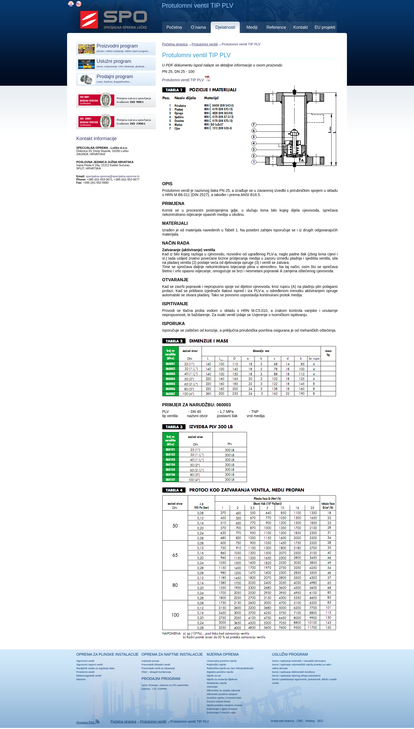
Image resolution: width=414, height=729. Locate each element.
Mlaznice (81, 679)
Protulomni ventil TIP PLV (196, 55)
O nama (198, 27)
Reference (276, 27)
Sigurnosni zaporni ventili (89, 664)
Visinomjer (212, 686)
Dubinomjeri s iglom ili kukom (222, 709)
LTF (154, 689)
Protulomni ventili (205, 44)
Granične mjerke (215, 698)
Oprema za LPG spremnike (173, 685)
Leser (144, 685)
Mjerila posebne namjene (220, 705)
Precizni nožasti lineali (218, 701)
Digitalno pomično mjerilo (220, 672)
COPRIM (162, 689)
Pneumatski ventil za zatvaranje (158, 668)
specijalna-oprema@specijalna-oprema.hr (113, 176)
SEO (320, 721)
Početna (174, 27)
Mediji (252, 27)
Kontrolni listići (233, 698)
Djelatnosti (225, 27)
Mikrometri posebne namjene (222, 694)
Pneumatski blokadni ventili (156, 664)
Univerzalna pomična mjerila (222, 661)
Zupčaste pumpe (150, 661)
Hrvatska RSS (87, 722)
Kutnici (238, 705)
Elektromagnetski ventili (88, 675)
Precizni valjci (228, 712)
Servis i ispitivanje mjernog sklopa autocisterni (296, 675)
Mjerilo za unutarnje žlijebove (222, 679)
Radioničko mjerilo (216, 664)
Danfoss (146, 689)
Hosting (309, 721)
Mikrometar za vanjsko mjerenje (223, 690)
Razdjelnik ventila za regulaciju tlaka (95, 668)
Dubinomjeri (213, 712)
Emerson (153, 685)
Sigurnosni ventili (85, 661)
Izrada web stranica (282, 721)
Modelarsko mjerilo (217, 683)
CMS (300, 721)
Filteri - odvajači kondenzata (156, 672)
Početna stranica (175, 44)
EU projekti (324, 27)
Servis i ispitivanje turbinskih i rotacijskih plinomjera (299, 661)
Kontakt (300, 27)
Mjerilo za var (214, 675)
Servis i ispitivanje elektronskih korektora (293, 672)
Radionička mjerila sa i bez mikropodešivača (230, 668)
